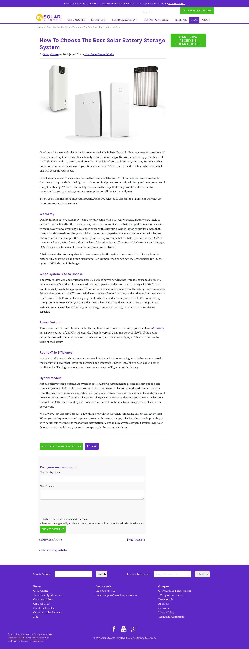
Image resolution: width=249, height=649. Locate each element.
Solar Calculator (124, 19)
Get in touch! (103, 586)
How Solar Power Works (99, 54)
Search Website (62, 574)
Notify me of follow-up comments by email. (65, 519)
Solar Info (98, 19)
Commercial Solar (156, 19)
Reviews (181, 19)
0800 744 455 (107, 591)
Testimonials (165, 599)
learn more (37, 641)
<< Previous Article (50, 540)
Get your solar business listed (174, 591)
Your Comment (48, 486)
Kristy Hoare (51, 54)
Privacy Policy (166, 612)
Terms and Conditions (171, 617)
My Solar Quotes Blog (55, 27)
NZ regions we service (171, 595)
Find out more (176, 3)
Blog (194, 19)
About (205, 19)
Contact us (164, 608)
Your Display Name (50, 472)
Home (39, 27)
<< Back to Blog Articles (52, 550)
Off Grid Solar (41, 604)
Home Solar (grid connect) (48, 595)
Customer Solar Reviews (47, 612)
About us (163, 604)
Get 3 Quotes (76, 19)
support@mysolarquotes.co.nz (120, 595)
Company (164, 586)
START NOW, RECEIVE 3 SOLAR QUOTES (188, 40)
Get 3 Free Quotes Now (197, 10)
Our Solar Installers (44, 608)
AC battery (157, 328)
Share (92, 446)
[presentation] (64, 514)
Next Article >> (136, 540)
